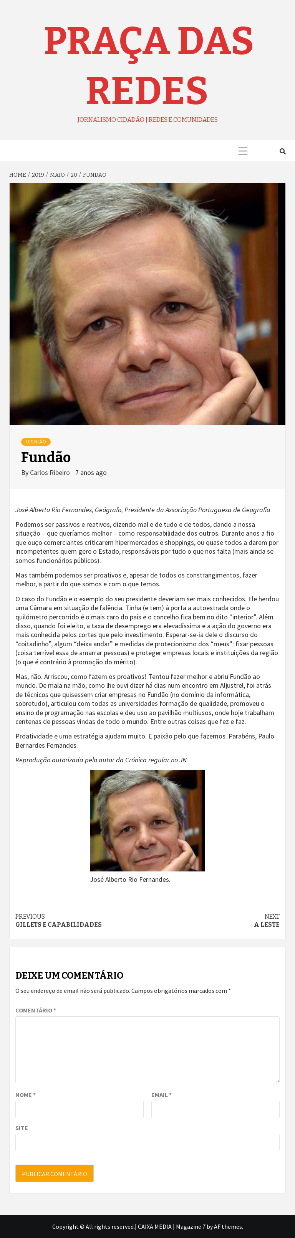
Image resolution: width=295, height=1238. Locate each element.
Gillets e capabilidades (81, 920)
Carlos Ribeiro (50, 472)
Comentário (35, 1010)
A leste (214, 920)
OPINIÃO (36, 442)
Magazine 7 (191, 1226)
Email (161, 1095)
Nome (25, 1095)
